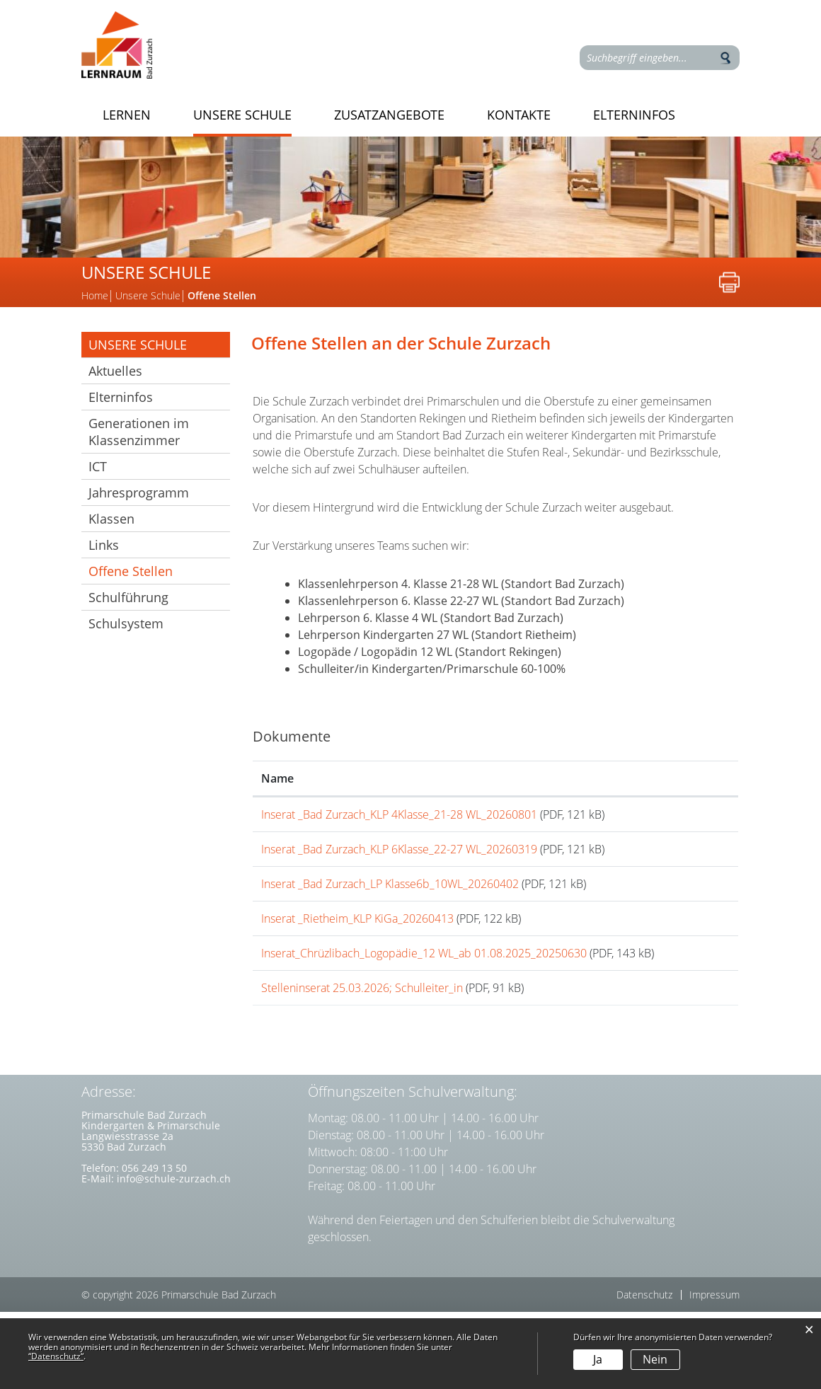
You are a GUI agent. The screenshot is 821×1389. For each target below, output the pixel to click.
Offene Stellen (159, 571)
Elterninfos (634, 115)
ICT (97, 466)
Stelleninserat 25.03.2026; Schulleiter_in (362, 1053)
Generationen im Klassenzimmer (138, 432)
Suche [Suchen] (725, 57)
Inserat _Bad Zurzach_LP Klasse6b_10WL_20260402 (390, 908)
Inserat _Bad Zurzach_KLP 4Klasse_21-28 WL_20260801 (399, 814)
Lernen (127, 115)
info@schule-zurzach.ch (174, 1255)
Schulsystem (125, 623)
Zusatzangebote (389, 115)
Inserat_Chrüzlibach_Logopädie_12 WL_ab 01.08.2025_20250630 (424, 1001)
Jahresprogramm (138, 492)
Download (686, 820)
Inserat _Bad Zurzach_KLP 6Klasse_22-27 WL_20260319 (399, 861)
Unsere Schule (242, 115)
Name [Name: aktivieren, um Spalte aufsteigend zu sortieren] (277, 778)
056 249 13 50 (154, 1245)
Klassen (111, 518)
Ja (597, 1359)
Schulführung (128, 597)
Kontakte (519, 115)
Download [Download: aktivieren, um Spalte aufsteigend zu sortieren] (671, 778)
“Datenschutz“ (56, 1356)
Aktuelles (115, 370)
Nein (655, 1359)
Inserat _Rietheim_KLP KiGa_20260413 (357, 954)
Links (103, 544)
